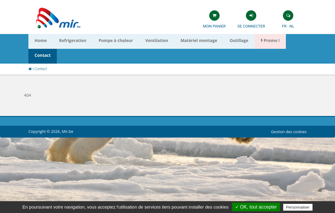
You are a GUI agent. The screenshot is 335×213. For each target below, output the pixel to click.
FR (284, 26)
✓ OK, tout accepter (256, 206)
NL (291, 26)
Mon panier (214, 26)
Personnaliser (298, 207)
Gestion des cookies (289, 117)
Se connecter (251, 26)
